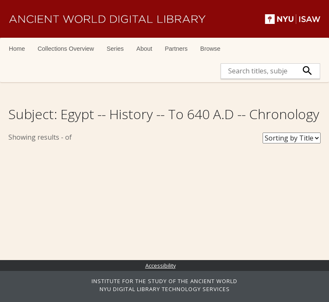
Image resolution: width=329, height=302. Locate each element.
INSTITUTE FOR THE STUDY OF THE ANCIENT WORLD (164, 281)
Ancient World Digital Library (107, 18)
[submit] (307, 71)
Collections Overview (65, 48)
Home (17, 48)
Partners (176, 48)
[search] (258, 71)
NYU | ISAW (293, 18)
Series (115, 48)
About (145, 48)
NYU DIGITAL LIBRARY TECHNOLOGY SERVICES (165, 289)
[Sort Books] (292, 138)
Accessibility (160, 265)
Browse (210, 48)
